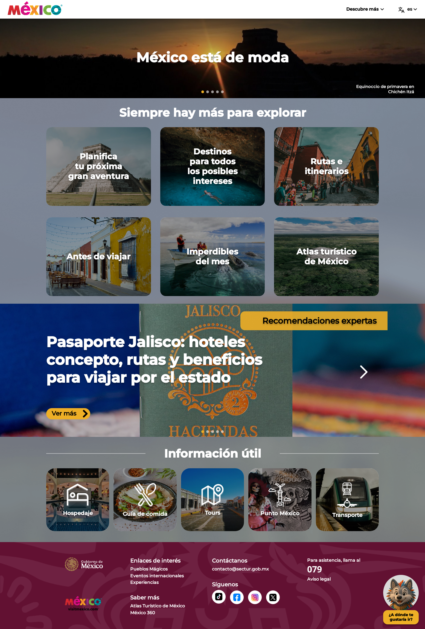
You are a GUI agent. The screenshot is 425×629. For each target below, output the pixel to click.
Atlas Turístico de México (157, 605)
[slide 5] (222, 92)
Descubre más (365, 9)
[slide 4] (217, 92)
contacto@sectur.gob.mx (240, 569)
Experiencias (144, 582)
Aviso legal (319, 579)
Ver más (70, 414)
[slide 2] (207, 92)
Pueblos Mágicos (149, 569)
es (407, 10)
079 (314, 569)
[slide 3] (212, 92)
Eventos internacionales (157, 575)
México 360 (142, 612)
